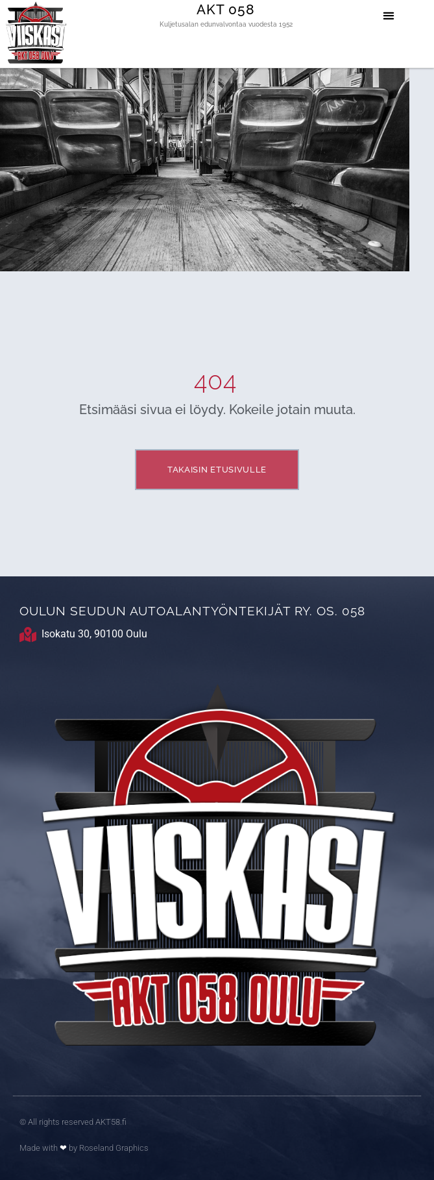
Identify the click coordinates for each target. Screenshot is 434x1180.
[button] (388, 15)
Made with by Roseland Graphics (84, 1148)
